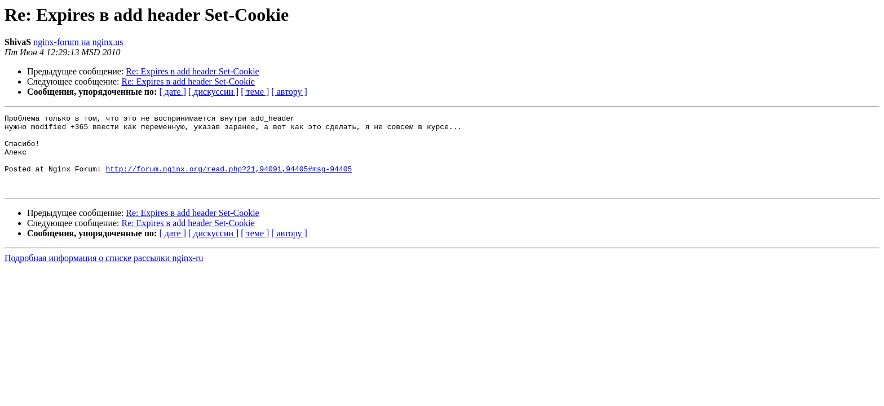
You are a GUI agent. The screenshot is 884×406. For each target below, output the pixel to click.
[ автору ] (289, 91)
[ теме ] (255, 91)
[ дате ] (172, 91)
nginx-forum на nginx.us (78, 42)
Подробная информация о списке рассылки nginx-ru (104, 273)
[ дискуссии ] (213, 91)
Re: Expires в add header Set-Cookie (192, 71)
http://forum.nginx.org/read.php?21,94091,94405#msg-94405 (228, 180)
